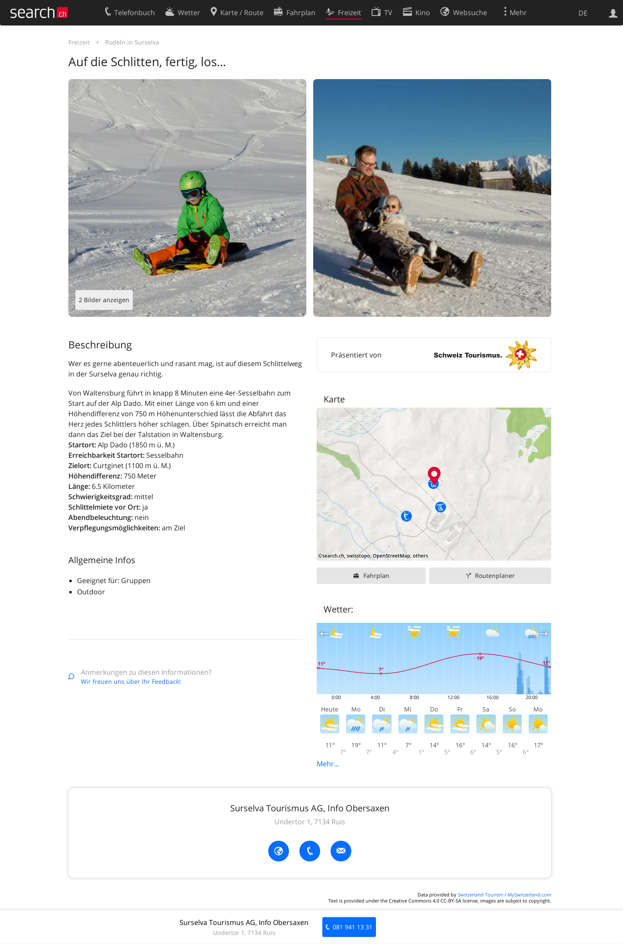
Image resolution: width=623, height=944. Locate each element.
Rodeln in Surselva (132, 42)
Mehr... (328, 764)
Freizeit (79, 42)
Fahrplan (376, 575)
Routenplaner (495, 575)
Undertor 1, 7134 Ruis (309, 821)
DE (583, 13)
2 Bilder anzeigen (104, 300)
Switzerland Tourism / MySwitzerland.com (504, 894)
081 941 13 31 (353, 927)
